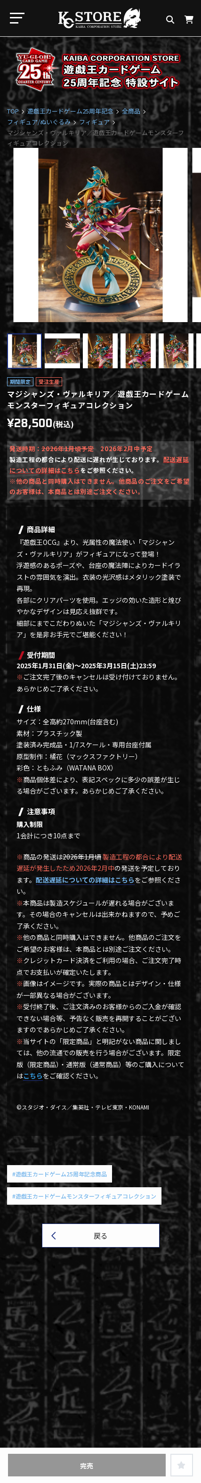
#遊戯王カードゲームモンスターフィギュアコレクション (84, 1196)
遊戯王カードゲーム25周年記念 (70, 110)
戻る (101, 1235)
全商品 (131, 110)
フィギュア (94, 121)
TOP (13, 110)
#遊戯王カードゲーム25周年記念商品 (59, 1174)
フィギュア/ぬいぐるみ (39, 121)
